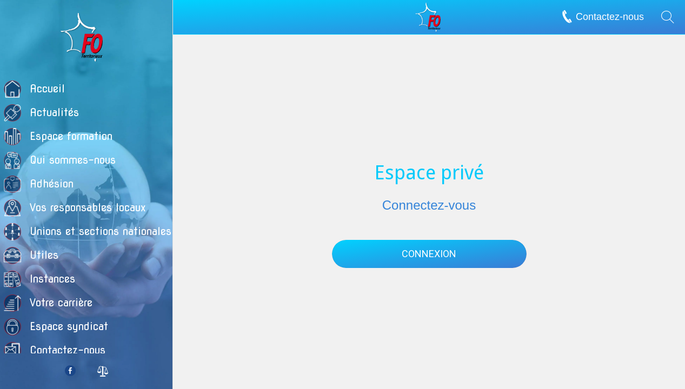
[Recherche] (668, 17)
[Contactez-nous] (608, 17)
